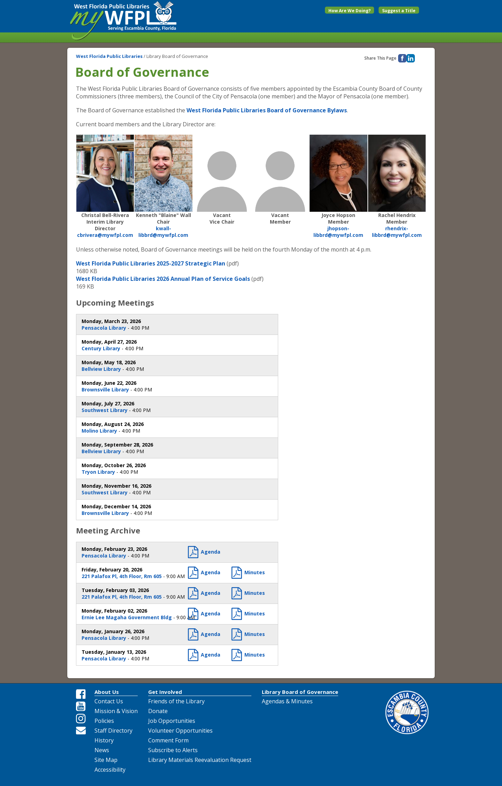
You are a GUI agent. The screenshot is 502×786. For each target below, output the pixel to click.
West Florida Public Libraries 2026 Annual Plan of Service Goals (163, 279)
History (104, 740)
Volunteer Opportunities (180, 730)
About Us (106, 691)
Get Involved (165, 691)
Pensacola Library (104, 327)
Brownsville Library (105, 389)
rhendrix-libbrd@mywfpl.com (397, 231)
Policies (104, 721)
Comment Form (168, 740)
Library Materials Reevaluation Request (199, 760)
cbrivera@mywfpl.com (105, 235)
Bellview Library (101, 369)
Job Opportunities (171, 721)
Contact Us (108, 701)
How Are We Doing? (349, 11)
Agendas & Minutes (287, 701)
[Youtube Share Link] (81, 706)
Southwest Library (105, 410)
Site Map (105, 760)
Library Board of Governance (300, 691)
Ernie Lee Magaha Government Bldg (127, 617)
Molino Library (99, 430)
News (101, 750)
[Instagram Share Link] (81, 718)
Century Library (101, 348)
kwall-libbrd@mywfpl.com (163, 231)
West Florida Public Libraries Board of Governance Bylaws (267, 110)
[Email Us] (81, 730)
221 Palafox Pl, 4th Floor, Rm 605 (122, 576)
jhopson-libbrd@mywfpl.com (338, 231)
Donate (158, 711)
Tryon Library (98, 472)
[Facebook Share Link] (81, 694)
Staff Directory (113, 730)
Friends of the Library (176, 701)
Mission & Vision (116, 711)
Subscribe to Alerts (173, 750)
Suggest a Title (399, 11)
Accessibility (110, 769)
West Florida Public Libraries (110, 56)
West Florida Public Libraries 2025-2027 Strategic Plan (150, 263)
